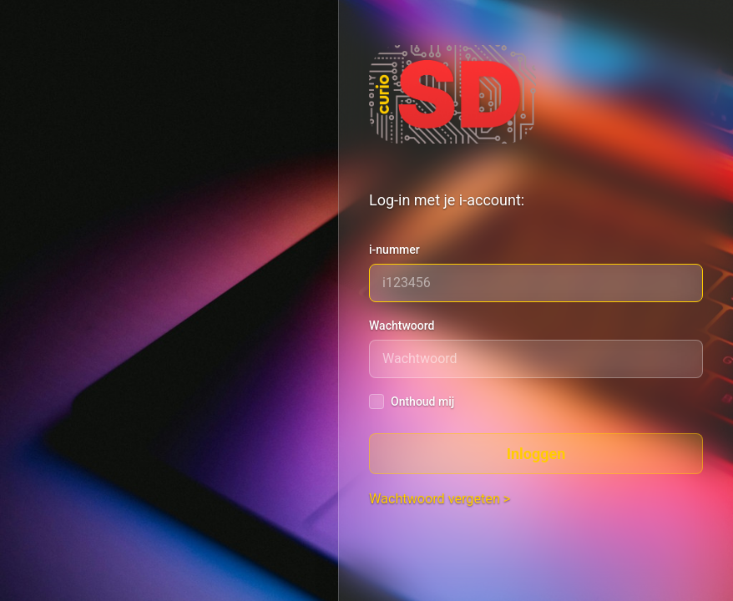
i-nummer (394, 249)
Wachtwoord (401, 325)
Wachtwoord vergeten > (439, 499)
